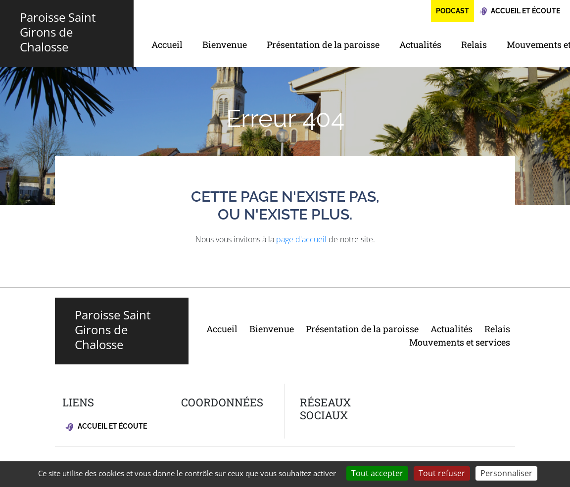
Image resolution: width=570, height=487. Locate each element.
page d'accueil (301, 239)
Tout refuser (442, 473)
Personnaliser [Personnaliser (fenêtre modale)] (506, 473)
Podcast (452, 11)
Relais (474, 44)
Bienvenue (224, 44)
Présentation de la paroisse (323, 44)
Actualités (420, 44)
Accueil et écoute (106, 426)
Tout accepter (377, 473)
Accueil (167, 44)
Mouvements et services (459, 342)
